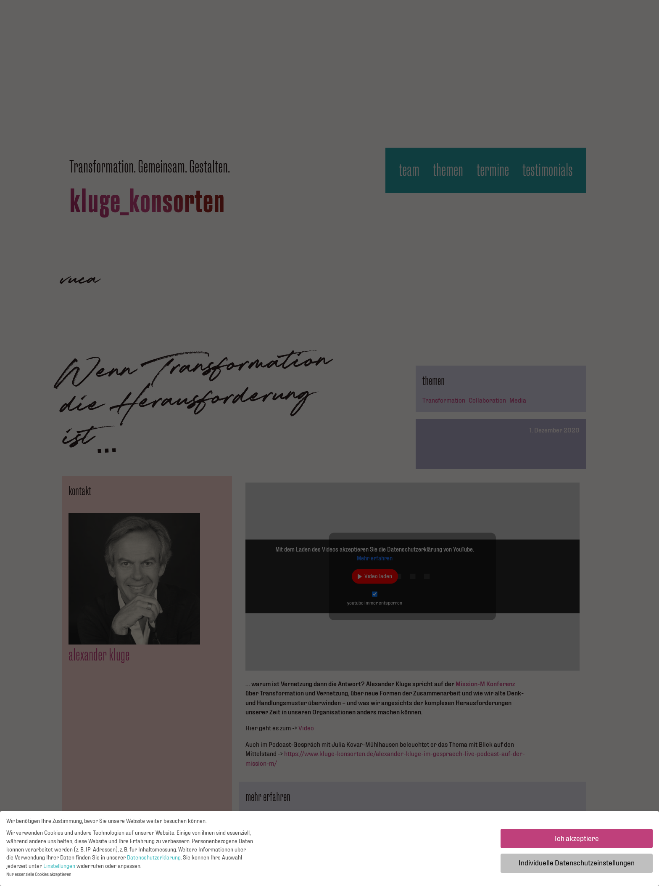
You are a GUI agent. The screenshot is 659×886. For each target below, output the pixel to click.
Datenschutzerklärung (154, 860)
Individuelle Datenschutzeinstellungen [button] (577, 865)
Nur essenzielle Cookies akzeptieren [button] (38, 876)
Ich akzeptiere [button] (577, 840)
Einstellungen (59, 868)
